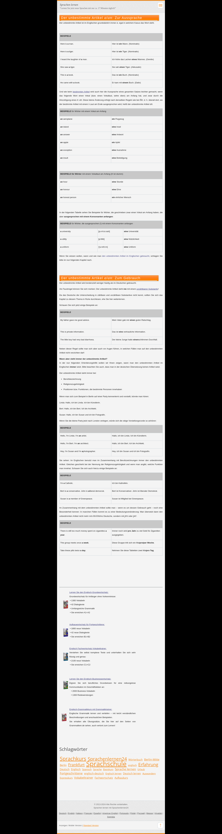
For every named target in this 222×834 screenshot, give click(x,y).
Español (97, 813)
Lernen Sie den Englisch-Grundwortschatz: (88, 592)
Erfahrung (148, 764)
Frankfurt (76, 764)
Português (124, 813)
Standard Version (91, 825)
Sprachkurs (73, 758)
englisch (132, 765)
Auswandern (149, 773)
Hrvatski (158, 813)
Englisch (76, 769)
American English (110, 813)
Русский (141, 813)
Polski (133, 813)
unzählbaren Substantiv (147, 289)
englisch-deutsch (94, 773)
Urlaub (141, 769)
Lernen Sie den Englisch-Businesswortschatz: (90, 679)
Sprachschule (106, 763)
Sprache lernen (125, 769)
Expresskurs (66, 777)
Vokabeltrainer (83, 777)
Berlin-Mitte (151, 759)
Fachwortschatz (104, 777)
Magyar (149, 813)
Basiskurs (108, 769)
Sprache (97, 769)
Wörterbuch (135, 759)
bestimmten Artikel (81, 92)
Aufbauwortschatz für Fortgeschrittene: (87, 624)
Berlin (63, 765)
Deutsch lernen (132, 773)
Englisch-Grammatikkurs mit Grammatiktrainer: (90, 709)
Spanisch (87, 769)
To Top (160, 825)
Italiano (79, 813)
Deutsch (65, 769)
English (71, 813)
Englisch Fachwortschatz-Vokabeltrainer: (88, 648)
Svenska (111, 817)
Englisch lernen (113, 773)
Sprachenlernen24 (107, 759)
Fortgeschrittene (71, 773)
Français (88, 813)
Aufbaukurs (121, 777)
